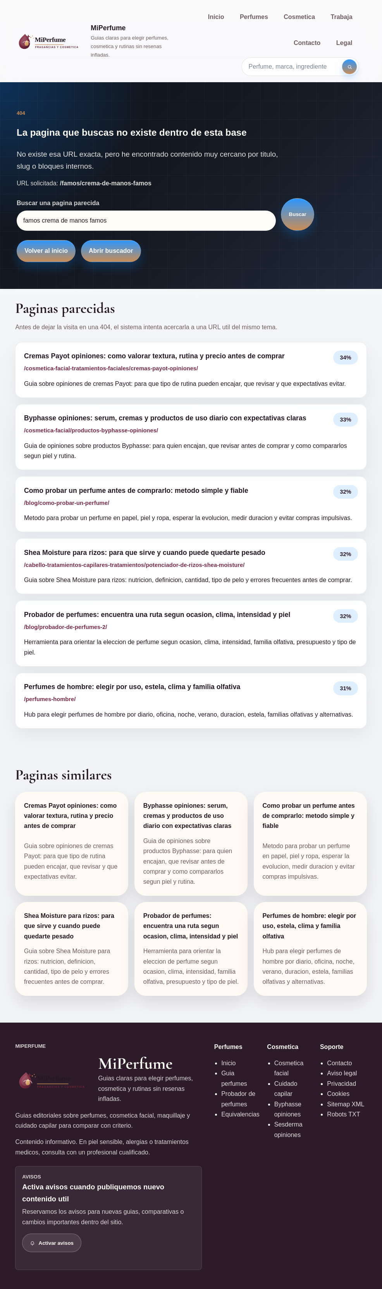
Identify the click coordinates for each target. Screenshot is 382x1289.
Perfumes (254, 17)
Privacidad (341, 1083)
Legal (344, 43)
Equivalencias (240, 1114)
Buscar (297, 214)
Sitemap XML (345, 1104)
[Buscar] (349, 66)
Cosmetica (299, 17)
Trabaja (342, 17)
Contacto (307, 43)
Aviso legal (342, 1073)
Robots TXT (343, 1114)
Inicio (216, 17)
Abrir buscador (111, 250)
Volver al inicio (46, 250)
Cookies (338, 1093)
